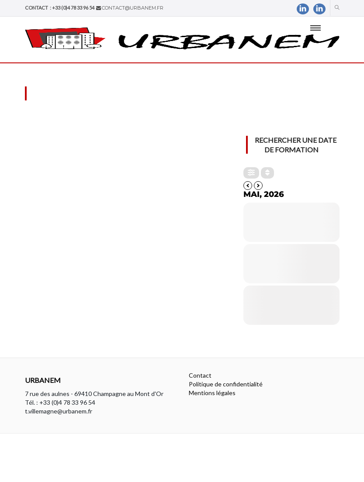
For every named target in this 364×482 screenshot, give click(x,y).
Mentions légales (212, 392)
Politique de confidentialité (226, 384)
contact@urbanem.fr (132, 8)
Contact (200, 375)
